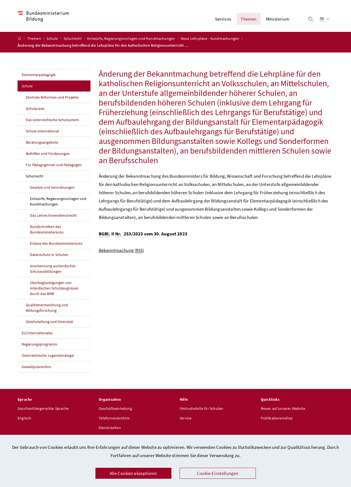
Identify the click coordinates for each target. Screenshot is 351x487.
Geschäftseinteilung (115, 408)
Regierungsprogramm (39, 344)
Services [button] (223, 19)
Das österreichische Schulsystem (52, 119)
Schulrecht (73, 38)
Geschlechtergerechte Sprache (43, 408)
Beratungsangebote (42, 142)
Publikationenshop (277, 418)
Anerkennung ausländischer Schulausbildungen (53, 268)
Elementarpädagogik (39, 74)
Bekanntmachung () (121, 250)
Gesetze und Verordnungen (52, 187)
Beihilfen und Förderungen (48, 153)
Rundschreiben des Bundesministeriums (47, 229)
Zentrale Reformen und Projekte (52, 97)
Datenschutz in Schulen (49, 254)
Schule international (42, 131)
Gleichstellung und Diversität (49, 321)
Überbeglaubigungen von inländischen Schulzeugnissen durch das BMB (54, 288)
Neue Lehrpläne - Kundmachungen (210, 38)
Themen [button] (248, 19)
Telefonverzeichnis (114, 418)
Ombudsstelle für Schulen (201, 408)
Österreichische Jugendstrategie (48, 355)
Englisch (24, 418)
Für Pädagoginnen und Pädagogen (54, 164)
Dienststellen (110, 427)
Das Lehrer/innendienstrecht (53, 215)
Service (185, 418)
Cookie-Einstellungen (218, 473)
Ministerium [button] (277, 19)
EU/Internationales (37, 332)
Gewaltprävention (36, 366)
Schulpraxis (35, 108)
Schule (53, 38)
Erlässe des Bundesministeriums (56, 243)
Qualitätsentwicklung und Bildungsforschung (47, 307)
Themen (34, 38)
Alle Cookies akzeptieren (133, 473)
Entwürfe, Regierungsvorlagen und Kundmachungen (131, 38)
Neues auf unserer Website (283, 408)
